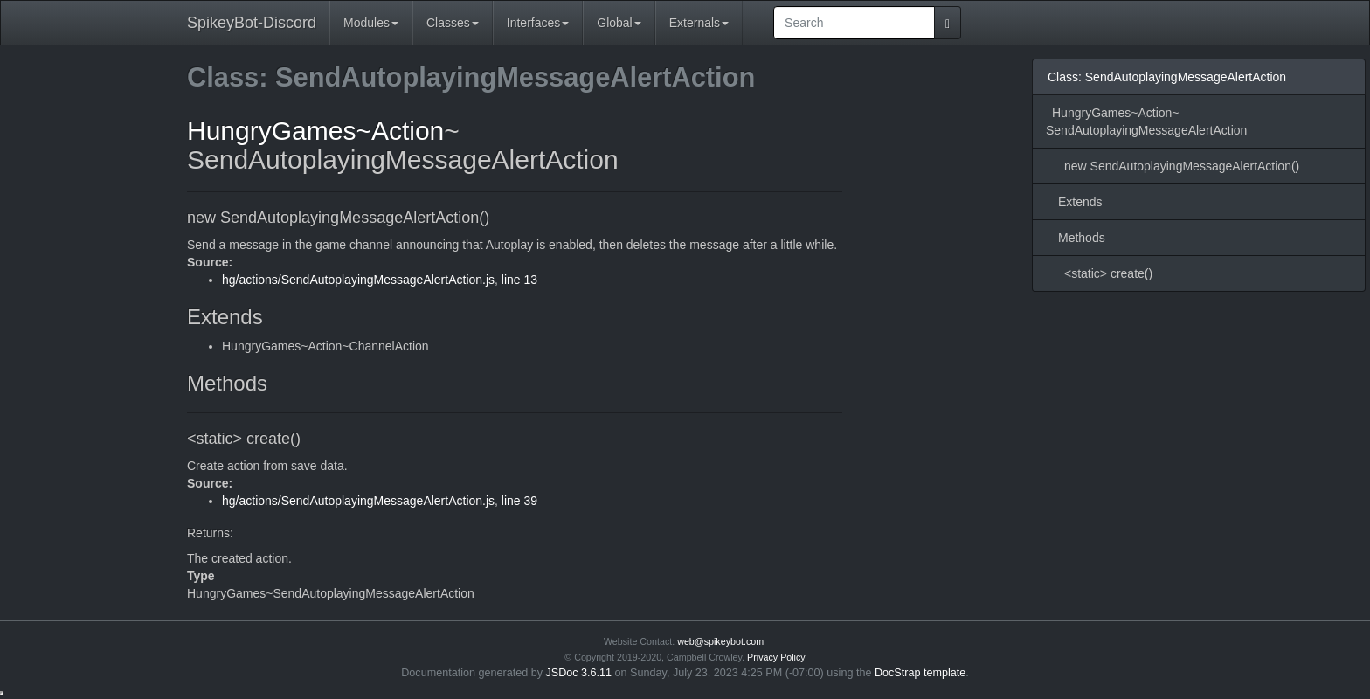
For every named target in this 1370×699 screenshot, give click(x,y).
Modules (370, 23)
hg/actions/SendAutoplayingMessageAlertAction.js (358, 280)
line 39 (519, 501)
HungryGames (271, 130)
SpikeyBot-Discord (251, 22)
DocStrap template (920, 673)
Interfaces (538, 23)
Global (618, 23)
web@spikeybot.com (720, 641)
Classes (452, 23)
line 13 (519, 280)
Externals (699, 23)
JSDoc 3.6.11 (579, 673)
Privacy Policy (776, 657)
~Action (400, 130)
